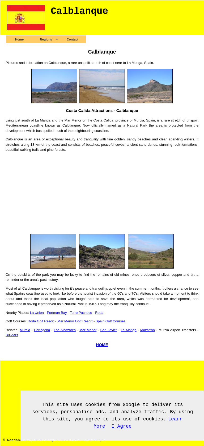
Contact (72, 39)
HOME (102, 344)
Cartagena (42, 330)
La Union (37, 313)
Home (19, 39)
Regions (46, 39)
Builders (12, 335)
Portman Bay (57, 313)
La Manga (129, 330)
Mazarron (147, 330)
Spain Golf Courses (111, 321)
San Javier (108, 330)
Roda (99, 313)
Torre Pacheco (81, 313)
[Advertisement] (102, 193)
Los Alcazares (65, 330)
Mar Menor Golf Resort (74, 321)
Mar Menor (87, 330)
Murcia (25, 330)
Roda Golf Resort (41, 321)
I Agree (122, 426)
